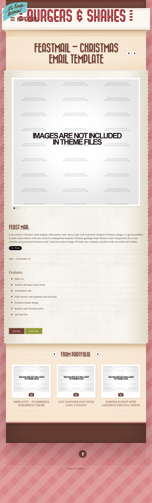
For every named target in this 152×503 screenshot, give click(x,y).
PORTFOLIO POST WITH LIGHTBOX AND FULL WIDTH (121, 403)
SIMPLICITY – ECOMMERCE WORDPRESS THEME (31, 403)
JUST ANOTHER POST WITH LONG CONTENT (76, 403)
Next (97, 354)
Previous (54, 354)
